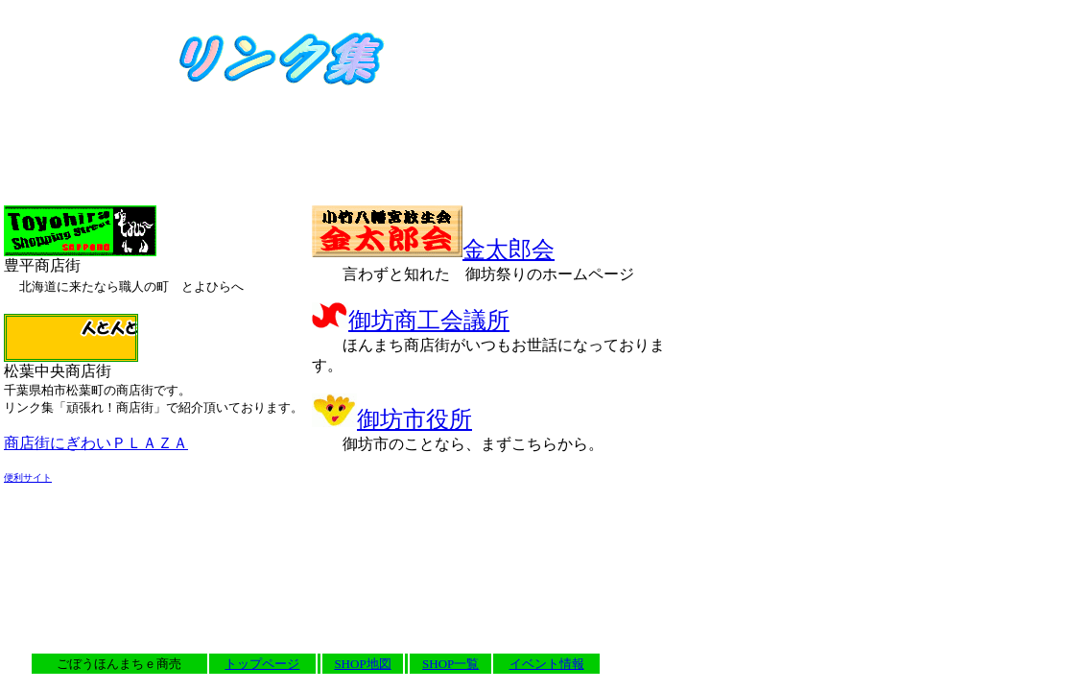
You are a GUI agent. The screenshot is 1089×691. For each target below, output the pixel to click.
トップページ (262, 663)
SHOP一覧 (450, 663)
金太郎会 (433, 249)
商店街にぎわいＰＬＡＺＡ (96, 443)
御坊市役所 (392, 419)
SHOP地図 (362, 663)
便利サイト (28, 477)
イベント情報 (546, 663)
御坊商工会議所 (410, 320)
